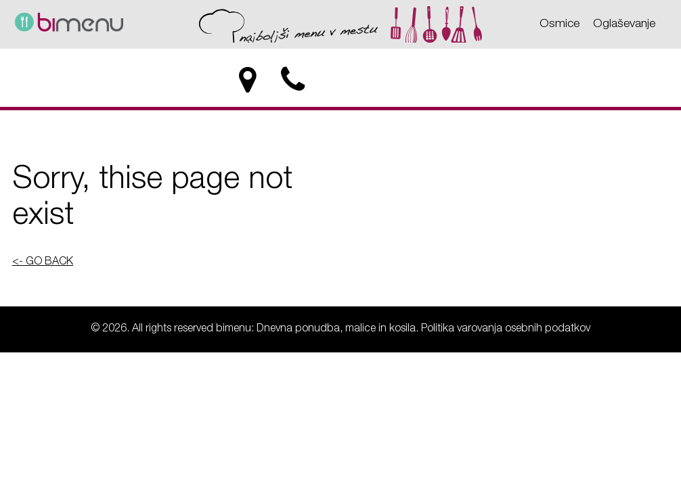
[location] (247, 80)
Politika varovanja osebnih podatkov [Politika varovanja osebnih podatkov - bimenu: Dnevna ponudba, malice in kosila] (505, 329)
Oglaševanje (624, 24)
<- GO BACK (42, 262)
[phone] (294, 80)
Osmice (559, 24)
